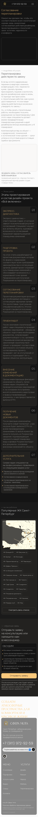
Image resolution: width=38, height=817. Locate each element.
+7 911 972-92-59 (19, 4)
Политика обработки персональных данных (17, 805)
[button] (19, 610)
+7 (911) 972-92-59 (18, 743)
